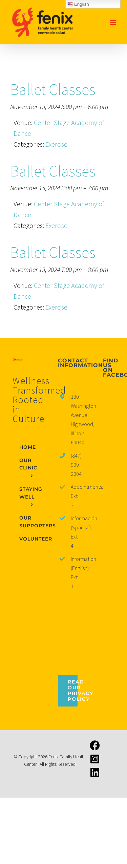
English (78, 4)
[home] (18, 363)
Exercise (56, 144)
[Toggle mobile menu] (113, 22)
